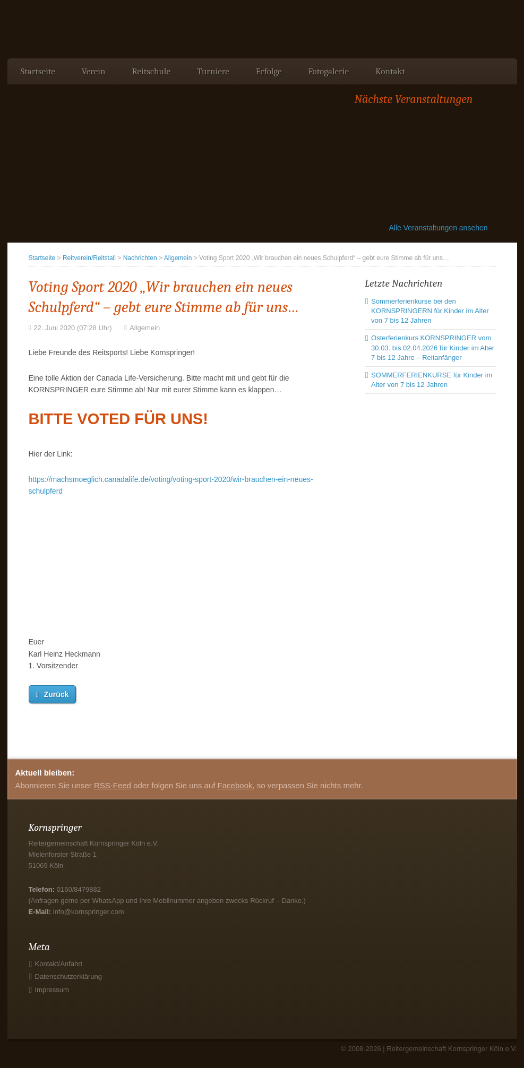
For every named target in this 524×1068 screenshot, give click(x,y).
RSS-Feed (112, 785)
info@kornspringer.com (88, 912)
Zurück (56, 694)
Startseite (38, 71)
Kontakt (390, 71)
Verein (94, 71)
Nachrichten (140, 258)
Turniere (213, 71)
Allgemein (178, 258)
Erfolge (269, 71)
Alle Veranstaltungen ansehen (438, 227)
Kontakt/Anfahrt (59, 964)
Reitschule (151, 71)
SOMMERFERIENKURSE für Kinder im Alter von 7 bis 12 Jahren (431, 380)
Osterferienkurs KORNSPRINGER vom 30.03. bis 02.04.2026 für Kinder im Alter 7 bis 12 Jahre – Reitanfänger (432, 347)
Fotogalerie (328, 71)
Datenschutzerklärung (68, 976)
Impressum (52, 990)
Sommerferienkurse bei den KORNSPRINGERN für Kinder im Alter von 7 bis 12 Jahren (430, 310)
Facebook (235, 785)
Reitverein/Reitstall (89, 258)
